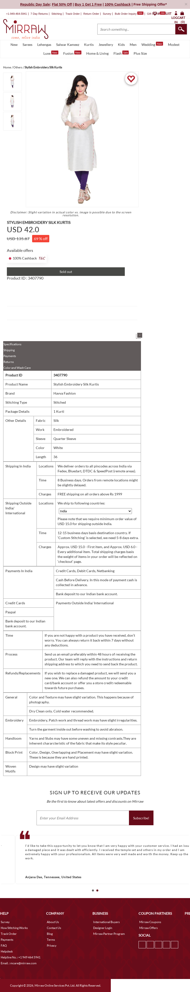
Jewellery (106, 44)
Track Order (72, 13)
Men (133, 44)
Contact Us (54, 928)
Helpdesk (7, 951)
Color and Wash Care (17, 368)
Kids (121, 44)
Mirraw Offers (148, 928)
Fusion (72, 53)
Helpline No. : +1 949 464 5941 (20, 957)
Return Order (91, 13)
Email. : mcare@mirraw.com (19, 963)
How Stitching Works (14, 928)
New (14, 44)
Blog (50, 934)
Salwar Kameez (67, 44)
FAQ (4, 945)
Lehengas (44, 44)
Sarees (27, 44)
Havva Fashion (64, 393)
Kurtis (89, 44)
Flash (121, 53)
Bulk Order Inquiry (126, 13)
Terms (51, 939)
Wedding (152, 44)
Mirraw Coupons (150, 922)
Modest (173, 44)
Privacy (51, 945)
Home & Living (97, 53)
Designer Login (102, 928)
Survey (107, 13)
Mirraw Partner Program (109, 934)
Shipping (9, 350)
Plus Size (140, 53)
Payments (9, 356)
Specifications (12, 344)
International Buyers (106, 922)
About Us (53, 922)
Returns (8, 362)
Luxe (50, 53)
